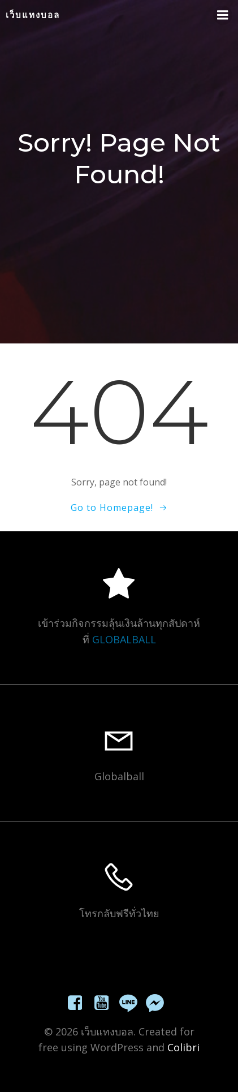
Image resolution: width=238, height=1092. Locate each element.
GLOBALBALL (124, 639)
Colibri (183, 1047)
